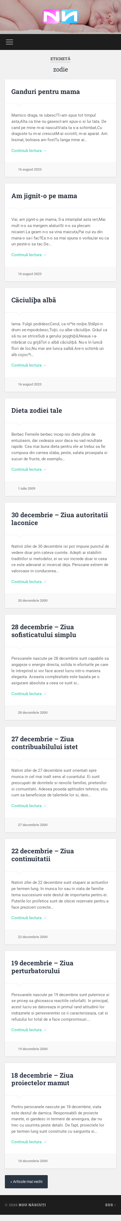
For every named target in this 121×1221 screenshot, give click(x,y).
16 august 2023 (30, 169)
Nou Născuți (32, 1205)
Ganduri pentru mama (45, 91)
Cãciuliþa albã (33, 300)
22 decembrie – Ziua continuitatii (42, 855)
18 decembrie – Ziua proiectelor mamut (42, 1079)
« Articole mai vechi (26, 1181)
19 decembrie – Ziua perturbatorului (42, 967)
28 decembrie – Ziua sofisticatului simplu (43, 631)
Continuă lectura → (29, 150)
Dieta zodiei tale (36, 410)
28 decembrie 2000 (32, 713)
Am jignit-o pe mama (44, 195)
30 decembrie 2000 (32, 600)
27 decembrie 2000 (32, 825)
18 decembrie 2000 (32, 1161)
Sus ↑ (110, 1205)
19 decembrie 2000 (32, 1049)
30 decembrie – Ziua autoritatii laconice (59, 518)
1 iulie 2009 (26, 488)
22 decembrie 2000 (32, 937)
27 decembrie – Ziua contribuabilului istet (44, 743)
